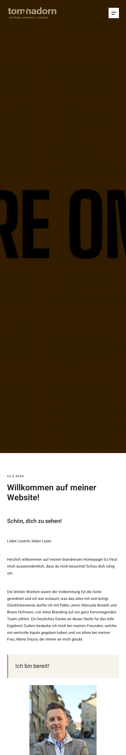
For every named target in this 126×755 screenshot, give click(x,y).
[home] (32, 13)
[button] (114, 13)
